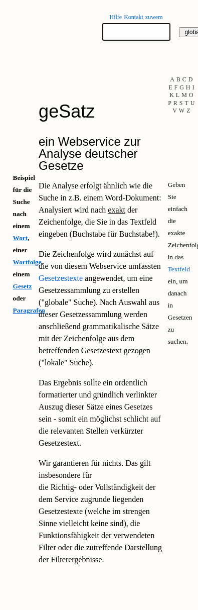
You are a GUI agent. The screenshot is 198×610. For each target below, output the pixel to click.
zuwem (154, 17)
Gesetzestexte (61, 278)
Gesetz (22, 286)
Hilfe (115, 17)
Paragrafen (29, 310)
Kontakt (133, 17)
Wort (20, 238)
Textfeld (179, 269)
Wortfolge (27, 262)
